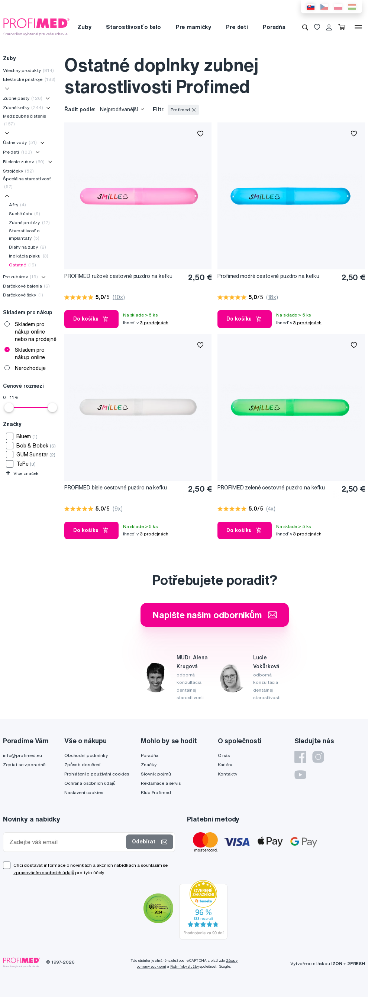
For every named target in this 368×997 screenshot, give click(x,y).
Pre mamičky (193, 27)
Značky (148, 764)
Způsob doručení (82, 764)
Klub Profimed (156, 792)
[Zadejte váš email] (66, 842)
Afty (17, 204)
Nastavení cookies (83, 792)
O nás (224, 755)
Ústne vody (20, 142)
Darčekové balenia (26, 285)
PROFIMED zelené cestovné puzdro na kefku (271, 487)
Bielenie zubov (24, 161)
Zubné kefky (23, 107)
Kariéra (225, 764)
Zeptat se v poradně (24, 764)
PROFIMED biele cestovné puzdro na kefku (115, 487)
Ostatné (22, 264)
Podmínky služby (184, 966)
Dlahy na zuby (27, 247)
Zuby (84, 27)
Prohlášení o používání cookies (96, 773)
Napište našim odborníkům (214, 614)
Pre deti (237, 27)
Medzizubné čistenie (24, 120)
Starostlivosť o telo (133, 27)
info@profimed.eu (22, 755)
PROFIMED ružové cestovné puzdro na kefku (118, 276)
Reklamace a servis (160, 783)
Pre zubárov (20, 276)
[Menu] (358, 27)
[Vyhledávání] (305, 27)
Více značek (22, 473)
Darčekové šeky (23, 294)
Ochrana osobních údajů (90, 783)
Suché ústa (24, 213)
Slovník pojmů (156, 773)
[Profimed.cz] (36, 26)
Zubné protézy (29, 222)
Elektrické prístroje (29, 79)
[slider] (9, 407)
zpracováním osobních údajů (43, 872)
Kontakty (227, 773)
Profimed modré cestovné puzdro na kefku (268, 276)
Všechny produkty (28, 70)
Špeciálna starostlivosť (27, 182)
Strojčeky (18, 170)
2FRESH (356, 963)
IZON (336, 963)
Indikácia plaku (28, 255)
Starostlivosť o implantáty (24, 234)
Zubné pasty (22, 98)
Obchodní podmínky (86, 755)
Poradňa (274, 27)
